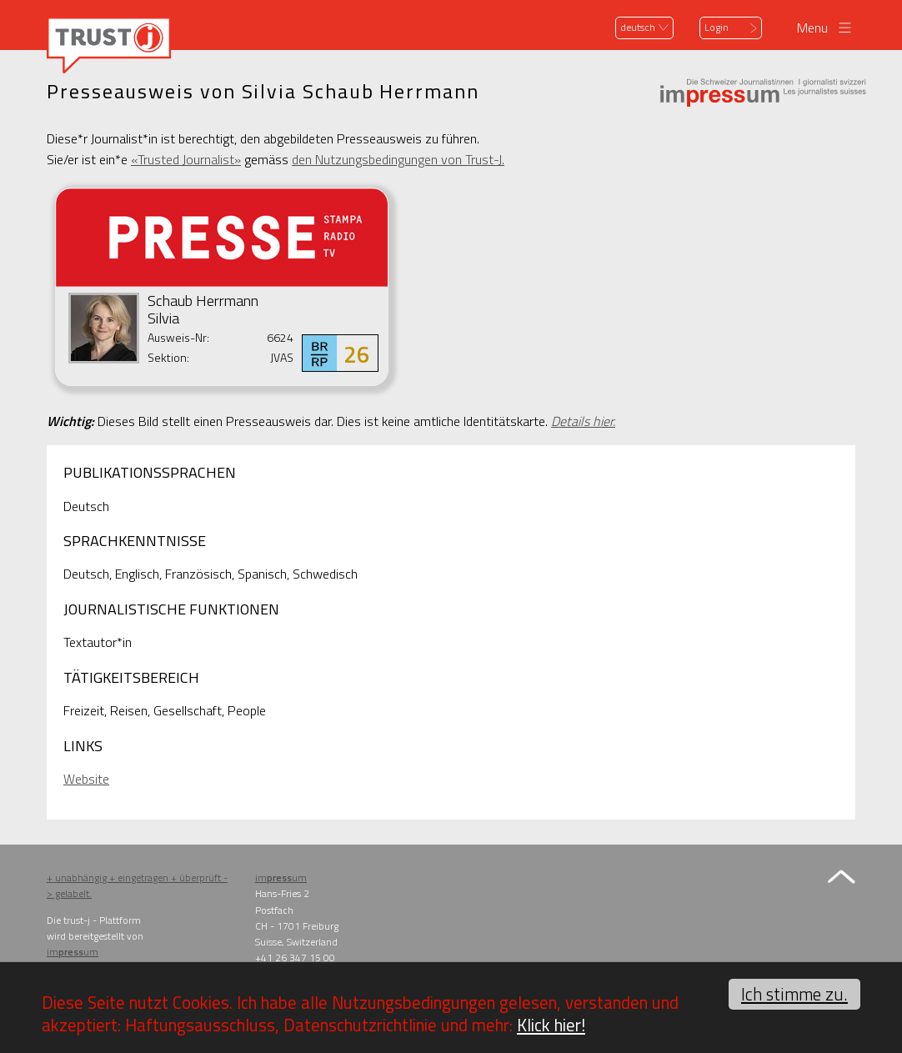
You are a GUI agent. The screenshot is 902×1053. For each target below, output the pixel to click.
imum (72, 952)
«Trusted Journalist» (186, 159)
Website (86, 779)
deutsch (637, 27)
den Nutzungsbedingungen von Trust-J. (398, 159)
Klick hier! (551, 1024)
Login (716, 27)
